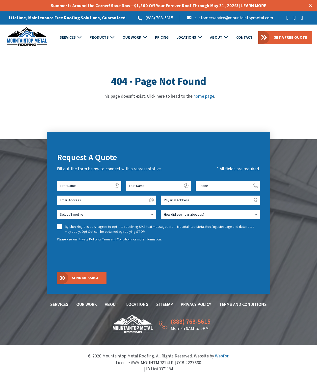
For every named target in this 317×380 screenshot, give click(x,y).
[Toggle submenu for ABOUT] (226, 37)
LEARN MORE (253, 6)
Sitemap (164, 305)
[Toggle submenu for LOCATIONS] (200, 37)
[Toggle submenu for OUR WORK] (145, 37)
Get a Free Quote (290, 37)
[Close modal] (310, 5)
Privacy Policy (88, 239)
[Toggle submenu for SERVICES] (80, 37)
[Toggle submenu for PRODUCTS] (112, 37)
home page (203, 96)
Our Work (132, 37)
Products (99, 37)
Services (68, 37)
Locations (186, 37)
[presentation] (94, 256)
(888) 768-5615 (159, 18)
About (216, 37)
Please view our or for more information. (109, 239)
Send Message (85, 278)
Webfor (221, 356)
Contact (245, 37)
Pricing (162, 37)
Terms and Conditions (117, 239)
